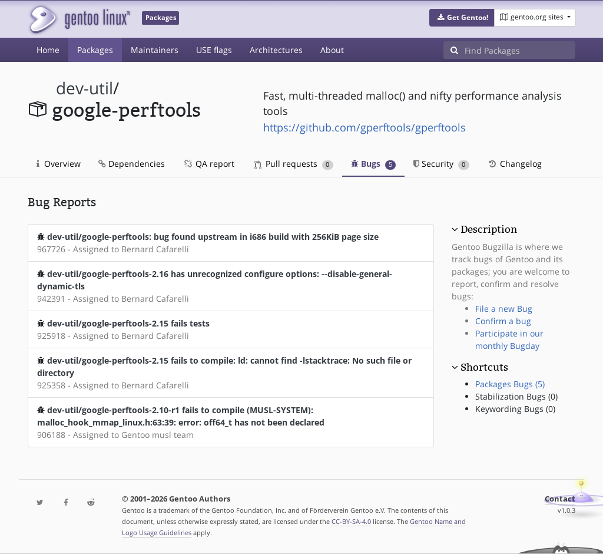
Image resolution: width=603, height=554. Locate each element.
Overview (59, 163)
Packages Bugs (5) (510, 384)
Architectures (276, 49)
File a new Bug (503, 308)
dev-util (84, 88)
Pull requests (293, 163)
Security (441, 163)
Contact (560, 499)
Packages (95, 49)
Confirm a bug (503, 321)
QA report (208, 163)
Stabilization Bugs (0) (516, 396)
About (332, 49)
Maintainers (154, 49)
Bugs (373, 163)
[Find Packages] (520, 50)
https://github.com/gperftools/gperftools (364, 127)
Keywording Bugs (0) (515, 408)
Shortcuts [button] (484, 367)
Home (48, 49)
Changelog (514, 163)
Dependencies (131, 163)
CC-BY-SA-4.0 (351, 521)
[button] (462, 18)
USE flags (214, 49)
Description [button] (488, 229)
